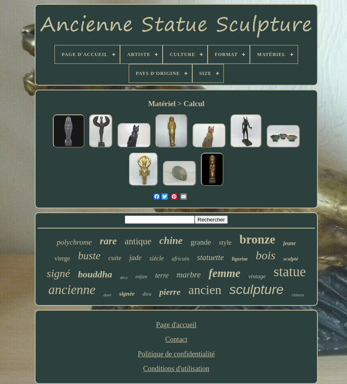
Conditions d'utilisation (176, 369)
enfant (141, 276)
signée (127, 293)
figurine (240, 259)
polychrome (74, 242)
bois (266, 255)
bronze (258, 239)
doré (107, 294)
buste (89, 256)
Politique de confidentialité (176, 354)
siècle (156, 258)
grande (201, 242)
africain (180, 259)
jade (135, 258)
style (225, 242)
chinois (298, 294)
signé (58, 273)
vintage (257, 276)
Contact (176, 339)
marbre (188, 274)
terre (162, 275)
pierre (169, 292)
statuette (210, 257)
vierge (62, 258)
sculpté (290, 259)
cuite (114, 258)
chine (171, 240)
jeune (289, 243)
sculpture (256, 289)
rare (108, 241)
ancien (204, 290)
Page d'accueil (176, 325)
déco (124, 277)
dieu (147, 294)
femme (224, 273)
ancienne (72, 290)
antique (138, 241)
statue (290, 271)
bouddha (95, 274)
